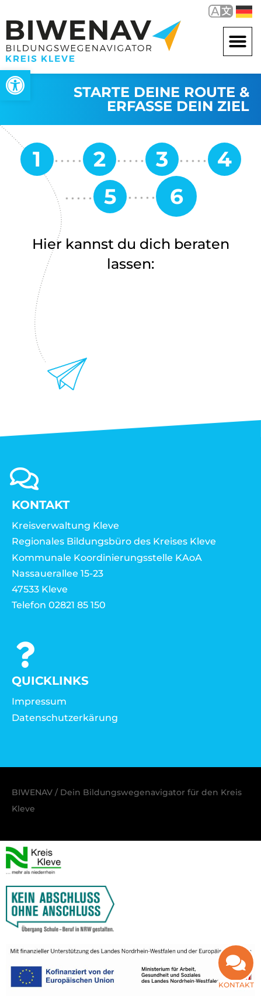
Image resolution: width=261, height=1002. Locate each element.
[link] (15, 85)
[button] (237, 41)
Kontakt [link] (236, 977)
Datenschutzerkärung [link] (65, 717)
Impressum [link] (39, 701)
